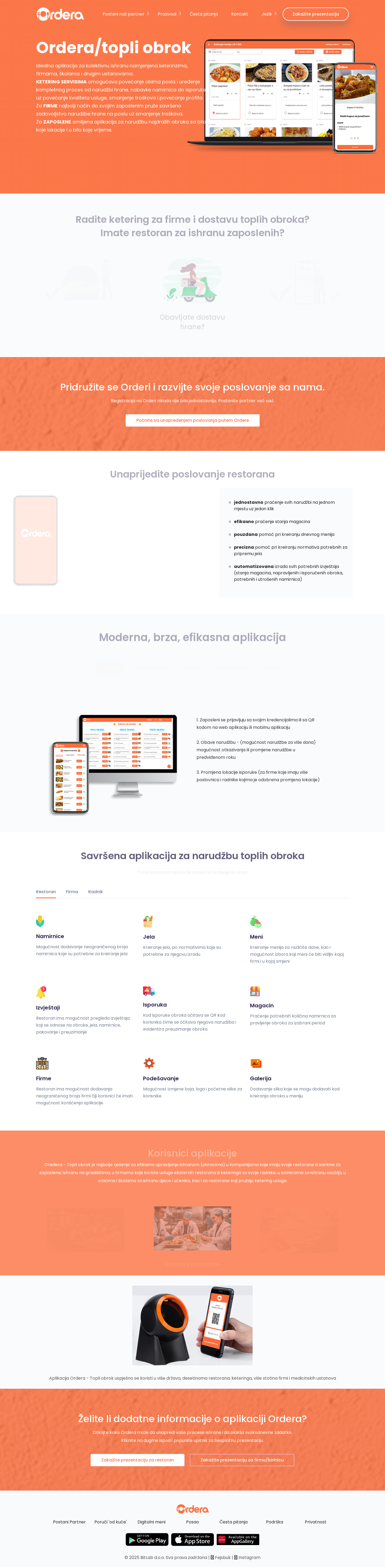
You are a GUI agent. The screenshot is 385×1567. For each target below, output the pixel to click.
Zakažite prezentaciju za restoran (137, 1460)
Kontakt (239, 14)
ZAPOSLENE (57, 121)
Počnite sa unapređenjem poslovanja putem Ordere (192, 420)
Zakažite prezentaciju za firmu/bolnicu (242, 1460)
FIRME (50, 105)
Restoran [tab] (46, 892)
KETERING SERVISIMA (61, 81)
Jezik (266, 14)
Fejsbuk (221, 1557)
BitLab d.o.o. (152, 1557)
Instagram (247, 1557)
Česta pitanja (204, 14)
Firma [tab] (72, 892)
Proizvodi (167, 14)
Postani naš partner (123, 14)
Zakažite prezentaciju (315, 14)
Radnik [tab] (95, 892)
